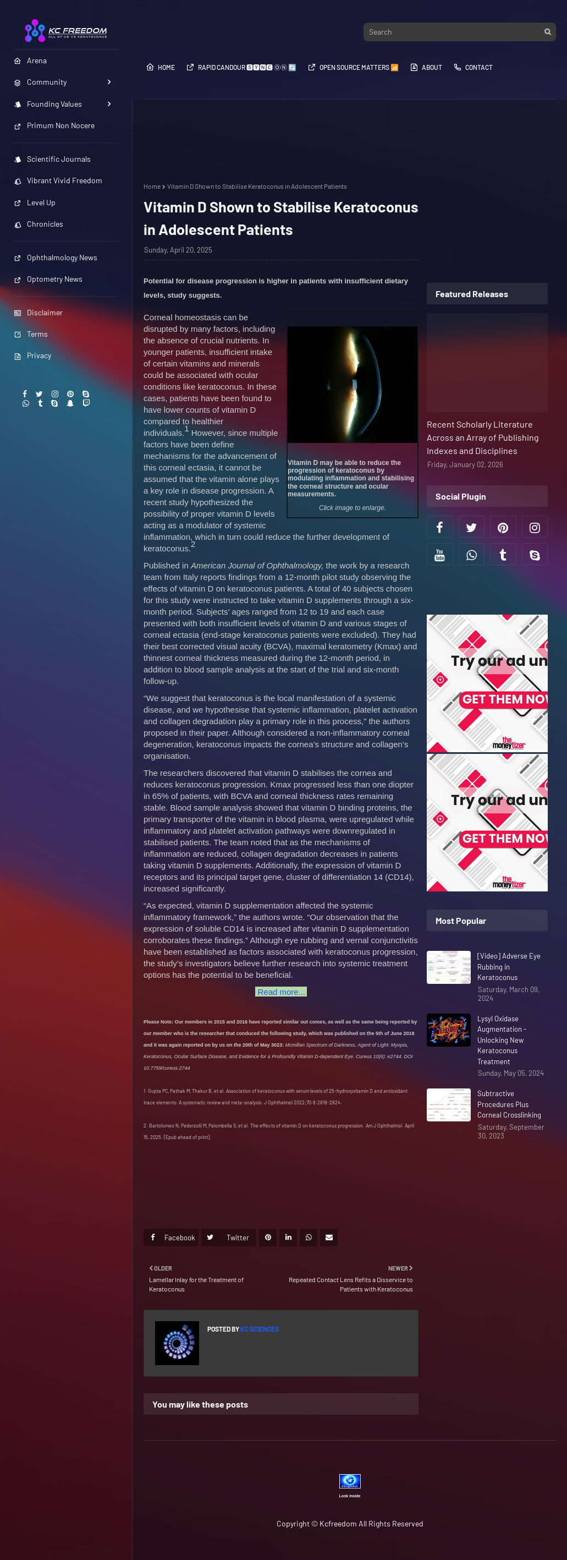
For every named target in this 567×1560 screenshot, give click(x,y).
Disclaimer (38, 312)
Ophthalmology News (55, 257)
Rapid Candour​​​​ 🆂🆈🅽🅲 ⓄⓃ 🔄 (241, 67)
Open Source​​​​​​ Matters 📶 (353, 67)
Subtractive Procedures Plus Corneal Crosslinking (509, 1104)
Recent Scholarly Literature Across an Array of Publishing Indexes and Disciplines (483, 437)
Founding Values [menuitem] (48, 103)
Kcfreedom (338, 1523)
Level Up (35, 202)
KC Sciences (259, 1329)
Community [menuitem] (40, 81)
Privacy (32, 355)
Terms (31, 333)
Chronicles (38, 223)
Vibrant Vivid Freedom (58, 180)
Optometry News (48, 278)
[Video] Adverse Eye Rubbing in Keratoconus (509, 966)
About (426, 67)
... (281, 992)
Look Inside (350, 1496)
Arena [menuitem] (30, 60)
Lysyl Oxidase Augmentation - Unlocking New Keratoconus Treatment (501, 1040)
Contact (473, 67)
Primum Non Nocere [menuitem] (54, 125)
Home (160, 67)
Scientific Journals (52, 158)
